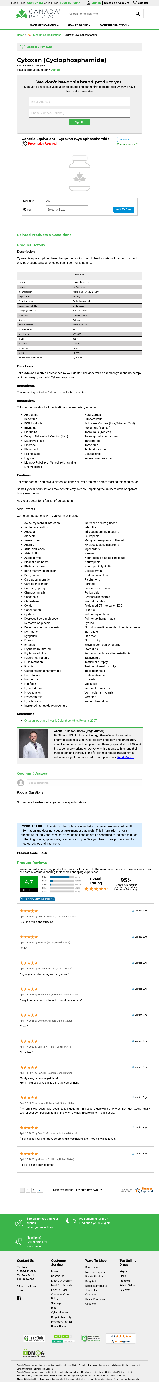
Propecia (125, 1262)
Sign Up (79, 122)
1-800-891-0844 (27, 1252)
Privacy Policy (84, 1377)
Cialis (123, 1257)
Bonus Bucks (58, 1307)
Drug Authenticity (61, 1298)
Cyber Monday (59, 1293)
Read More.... (125, 757)
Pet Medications (94, 1257)
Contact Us (57, 1257)
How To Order (59, 1271)
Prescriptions (93, 1248)
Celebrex (125, 1271)
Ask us (55, 70)
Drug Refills (92, 1262)
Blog (54, 1289)
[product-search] (138, 13)
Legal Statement (59, 1377)
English (37, 1377)
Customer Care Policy (60, 1277)
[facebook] (19, 1278)
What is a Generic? (126, 144)
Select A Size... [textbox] (57, 209)
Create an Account (117, 3)
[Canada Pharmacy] (38, 13)
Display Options (63, 1190)
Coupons (90, 1285)
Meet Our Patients (61, 1266)
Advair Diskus (127, 1266)
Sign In (93, 3)
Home (21, 35)
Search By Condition (91, 1273)
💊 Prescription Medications (45, 35)
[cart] (140, 3)
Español (21, 1377)
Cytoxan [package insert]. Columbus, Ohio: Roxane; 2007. (61, 720)
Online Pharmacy (95, 1280)
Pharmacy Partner (61, 1302)
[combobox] (67, 209)
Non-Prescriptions (95, 1253)
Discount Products (96, 1267)
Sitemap (56, 1284)
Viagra (123, 1252)
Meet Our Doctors (61, 1262)
